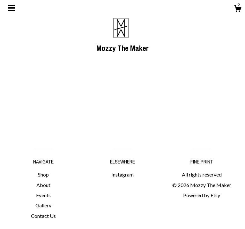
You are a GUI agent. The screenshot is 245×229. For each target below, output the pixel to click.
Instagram (122, 174)
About (43, 185)
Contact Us (43, 216)
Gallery (43, 205)
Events (43, 195)
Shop (43, 174)
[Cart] (237, 9)
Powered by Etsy (201, 195)
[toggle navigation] (11, 8)
